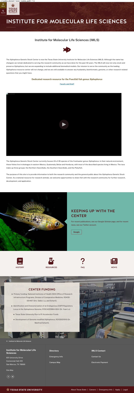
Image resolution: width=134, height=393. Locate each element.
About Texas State (78, 390)
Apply (117, 390)
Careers (92, 390)
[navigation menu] (3, 5)
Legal (125, 390)
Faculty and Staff (67, 84)
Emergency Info (56, 357)
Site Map (9, 370)
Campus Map (54, 362)
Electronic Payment (99, 362)
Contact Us (96, 357)
